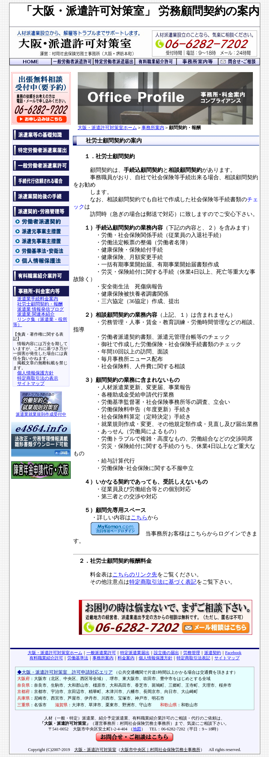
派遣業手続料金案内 (37, 298)
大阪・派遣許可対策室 (95, 749)
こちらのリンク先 (134, 574)
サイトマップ (30, 383)
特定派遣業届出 (135, 652)
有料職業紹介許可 (46, 658)
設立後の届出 (166, 652)
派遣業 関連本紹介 (36, 314)
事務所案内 (153, 127)
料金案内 (126, 658)
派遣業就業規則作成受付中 (41, 412)
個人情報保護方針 (35, 373)
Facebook (233, 652)
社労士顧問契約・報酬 (40, 304)
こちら (139, 517)
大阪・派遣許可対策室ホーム (107, 127)
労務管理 (191, 652)
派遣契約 (212, 652)
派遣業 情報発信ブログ (40, 309)
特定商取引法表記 (193, 658)
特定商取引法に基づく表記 (162, 582)
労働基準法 (77, 658)
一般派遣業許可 (101, 652)
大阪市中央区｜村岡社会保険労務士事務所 (160, 749)
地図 (137, 729)
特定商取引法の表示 (37, 378)
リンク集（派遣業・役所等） (40, 322)
